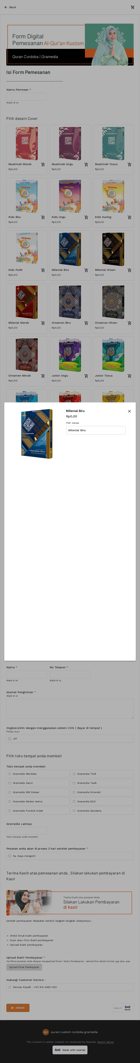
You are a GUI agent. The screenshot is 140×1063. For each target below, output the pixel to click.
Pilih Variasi (72, 422)
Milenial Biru (77, 430)
